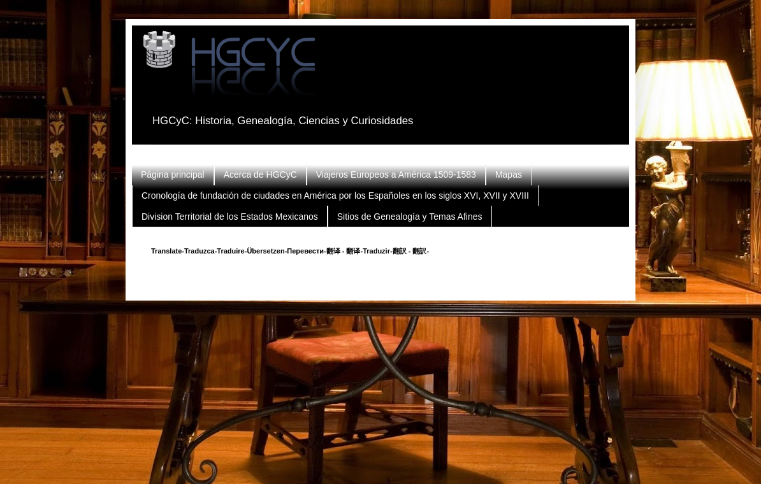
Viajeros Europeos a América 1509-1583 (396, 174)
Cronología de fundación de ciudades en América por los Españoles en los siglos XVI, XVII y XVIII (335, 195)
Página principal (173, 174)
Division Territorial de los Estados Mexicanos (229, 216)
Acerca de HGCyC (260, 174)
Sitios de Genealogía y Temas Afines (409, 216)
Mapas (508, 174)
